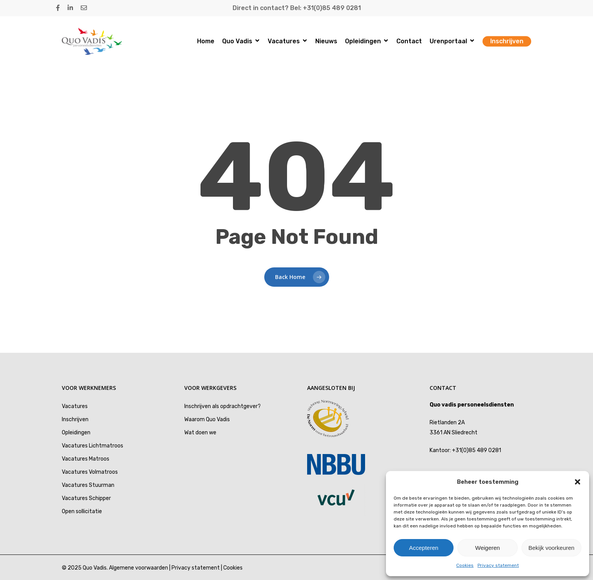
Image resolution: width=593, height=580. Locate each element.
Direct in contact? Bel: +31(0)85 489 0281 (297, 8)
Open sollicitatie (82, 511)
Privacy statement (498, 565)
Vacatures (287, 41)
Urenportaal (452, 41)
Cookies (465, 565)
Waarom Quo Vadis (207, 419)
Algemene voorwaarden (138, 568)
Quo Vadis (240, 41)
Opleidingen (366, 41)
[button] (577, 482)
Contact (409, 41)
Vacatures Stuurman (88, 485)
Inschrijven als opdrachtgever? (222, 406)
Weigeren (487, 547)
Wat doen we (200, 432)
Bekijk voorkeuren (551, 547)
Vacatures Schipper (86, 498)
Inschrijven (506, 41)
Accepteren (423, 547)
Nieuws (326, 41)
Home (205, 41)
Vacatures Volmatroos (90, 472)
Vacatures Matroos (85, 459)
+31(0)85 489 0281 (476, 450)
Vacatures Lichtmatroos (92, 445)
